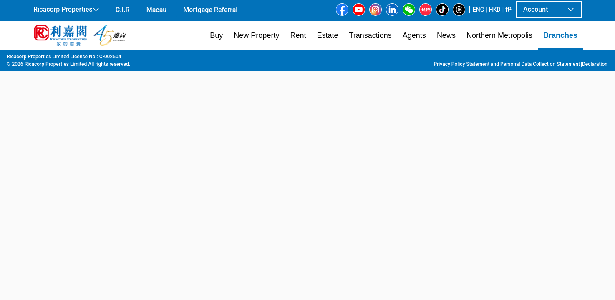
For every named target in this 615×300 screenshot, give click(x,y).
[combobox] (209, 69)
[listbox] (321, 146)
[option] (52, 145)
